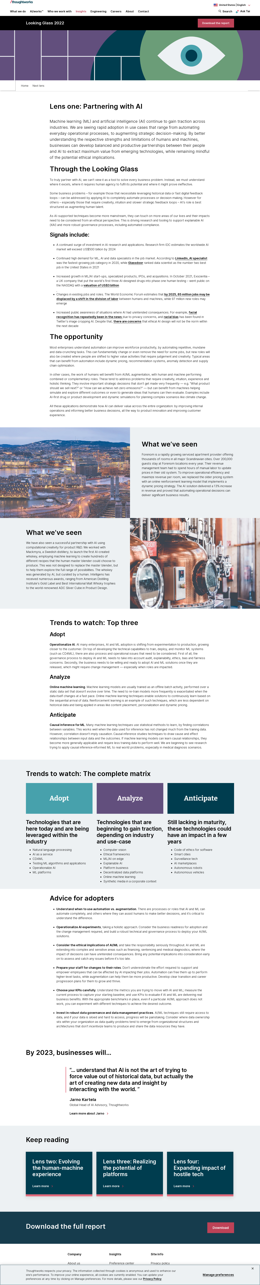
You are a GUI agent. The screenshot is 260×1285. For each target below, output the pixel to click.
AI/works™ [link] (36, 13)
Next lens (38, 91)
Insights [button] (81, 13)
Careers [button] (116, 13)
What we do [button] (18, 13)
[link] (213, 28)
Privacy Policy (152, 1278)
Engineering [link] (98, 13)
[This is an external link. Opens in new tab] (191, 264)
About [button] (130, 13)
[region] (130, 1275)
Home (24, 91)
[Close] (252, 1268)
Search (227, 13)
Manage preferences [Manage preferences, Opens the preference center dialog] (218, 1274)
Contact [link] (143, 13)
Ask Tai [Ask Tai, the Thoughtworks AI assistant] (245, 13)
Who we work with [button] (60, 13)
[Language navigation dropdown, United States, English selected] (231, 5)
